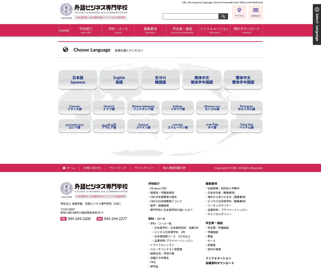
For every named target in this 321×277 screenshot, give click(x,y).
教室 (210, 236)
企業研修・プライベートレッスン (228, 210)
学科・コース (118, 30)
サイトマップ (117, 168)
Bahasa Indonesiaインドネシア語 (143, 107)
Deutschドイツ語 (109, 107)
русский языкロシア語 (75, 126)
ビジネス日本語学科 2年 (169, 232)
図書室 (212, 245)
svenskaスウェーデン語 (178, 126)
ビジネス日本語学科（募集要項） (228, 201)
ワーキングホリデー (220, 205)
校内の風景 (214, 249)
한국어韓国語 (160, 79)
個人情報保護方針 (174, 168)
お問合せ (256, 15)
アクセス (239, 15)
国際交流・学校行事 (162, 253)
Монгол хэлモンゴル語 (212, 107)
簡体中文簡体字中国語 (202, 79)
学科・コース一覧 (160, 223)
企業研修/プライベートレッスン (173, 240)
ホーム (71, 168)
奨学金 (154, 266)
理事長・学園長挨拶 (162, 192)
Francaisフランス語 (74, 107)
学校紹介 (86, 30)
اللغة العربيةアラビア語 (109, 126)
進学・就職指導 (159, 205)
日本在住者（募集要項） (222, 192)
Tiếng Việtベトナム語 (246, 126)
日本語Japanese (77, 79)
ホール (212, 240)
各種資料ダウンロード (220, 263)
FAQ (153, 262)
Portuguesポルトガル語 (246, 107)
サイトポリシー (145, 168)
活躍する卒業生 (159, 258)
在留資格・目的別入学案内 (224, 188)
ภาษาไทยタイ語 (212, 126)
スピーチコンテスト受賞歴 (166, 249)
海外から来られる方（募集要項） (228, 197)
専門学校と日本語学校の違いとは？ (171, 210)
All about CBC (158, 188)
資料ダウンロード (247, 30)
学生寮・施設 (182, 30)
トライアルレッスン (162, 245)
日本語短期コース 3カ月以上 (172, 236)
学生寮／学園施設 (218, 228)
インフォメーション (214, 30)
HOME (64, 30)
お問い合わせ (92, 168)
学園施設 (213, 232)
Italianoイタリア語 (178, 107)
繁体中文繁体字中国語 (243, 79)
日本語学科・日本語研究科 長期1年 (176, 228)
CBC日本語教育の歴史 (163, 197)
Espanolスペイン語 (143, 126)
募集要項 (150, 30)
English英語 (119, 79)
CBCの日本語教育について (166, 201)
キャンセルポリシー (220, 214)
